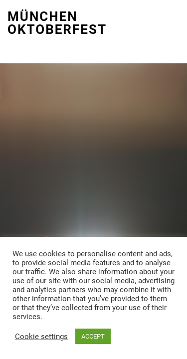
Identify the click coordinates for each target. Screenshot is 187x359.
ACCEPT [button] (93, 336)
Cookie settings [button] (41, 336)
